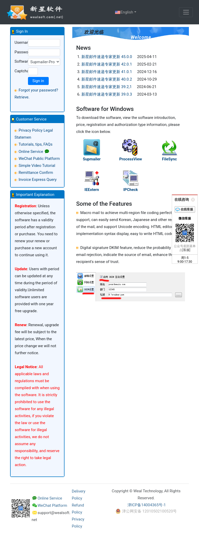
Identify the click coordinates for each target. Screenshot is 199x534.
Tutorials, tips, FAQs (35, 144)
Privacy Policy (30, 130)
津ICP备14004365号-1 (146, 505)
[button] (37, 31)
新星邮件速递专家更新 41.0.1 (106, 71)
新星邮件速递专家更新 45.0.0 (106, 56)
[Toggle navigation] (186, 12)
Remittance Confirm (36, 172)
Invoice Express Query (38, 179)
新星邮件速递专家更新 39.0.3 (106, 94)
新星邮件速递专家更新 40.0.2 (106, 79)
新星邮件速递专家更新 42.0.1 (106, 64)
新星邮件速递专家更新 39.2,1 (106, 86)
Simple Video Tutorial (37, 165)
